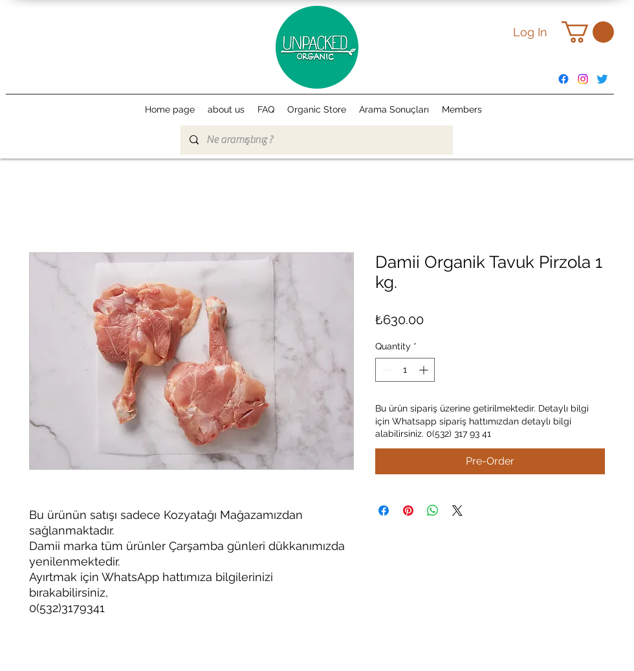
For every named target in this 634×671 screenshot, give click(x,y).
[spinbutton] (405, 369)
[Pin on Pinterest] (408, 510)
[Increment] (425, 369)
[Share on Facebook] (383, 510)
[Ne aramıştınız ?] (316, 140)
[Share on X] (457, 510)
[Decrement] (385, 369)
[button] (588, 32)
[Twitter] (602, 78)
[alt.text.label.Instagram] (582, 78)
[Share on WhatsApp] (433, 510)
